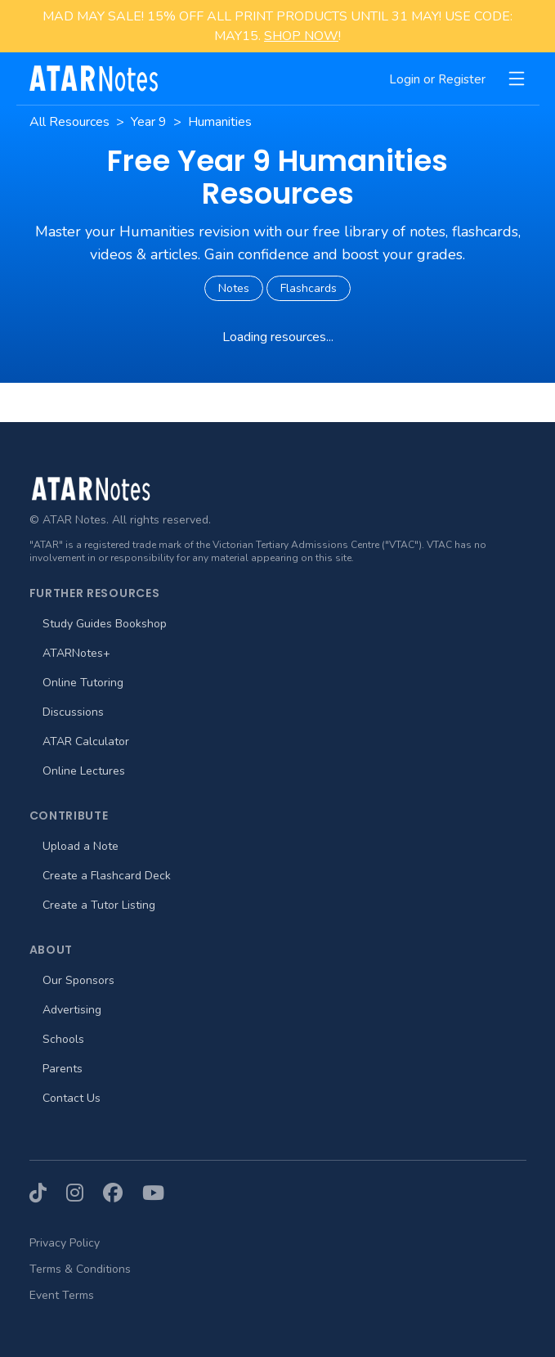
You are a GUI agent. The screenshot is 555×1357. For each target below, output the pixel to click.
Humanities (220, 122)
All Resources (69, 122)
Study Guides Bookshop (105, 623)
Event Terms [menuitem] (61, 1295)
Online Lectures (84, 771)
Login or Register (437, 79)
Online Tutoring (83, 682)
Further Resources (94, 593)
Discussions (73, 712)
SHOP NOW (301, 36)
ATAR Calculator (86, 741)
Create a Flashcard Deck (107, 875)
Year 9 (149, 122)
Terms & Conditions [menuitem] (80, 1269)
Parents (63, 1068)
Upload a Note (81, 846)
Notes (233, 288)
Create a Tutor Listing (99, 905)
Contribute (69, 815)
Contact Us (72, 1098)
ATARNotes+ (76, 653)
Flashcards (308, 288)
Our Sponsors (78, 980)
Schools (63, 1039)
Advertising (72, 1010)
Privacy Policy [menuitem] (64, 1243)
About (51, 949)
